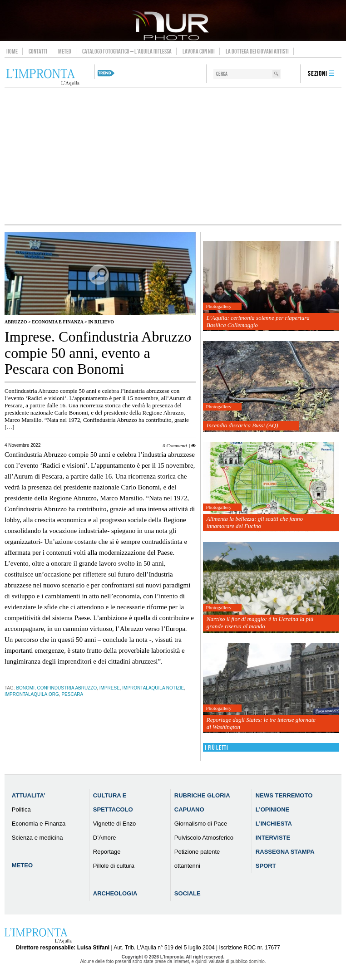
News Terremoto (284, 795)
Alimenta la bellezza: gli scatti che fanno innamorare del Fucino (255, 522)
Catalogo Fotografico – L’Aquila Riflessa (127, 51)
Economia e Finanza (57, 321)
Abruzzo (16, 321)
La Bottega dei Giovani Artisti (257, 51)
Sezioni (317, 73)
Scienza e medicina (37, 837)
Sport (266, 865)
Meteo (64, 51)
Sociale (187, 893)
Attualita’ (28, 795)
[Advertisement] (173, 156)
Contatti (38, 51)
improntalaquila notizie (153, 687)
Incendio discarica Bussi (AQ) (242, 425)
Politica (21, 809)
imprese (109, 687)
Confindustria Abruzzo (67, 687)
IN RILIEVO (101, 321)
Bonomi (25, 687)
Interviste (273, 837)
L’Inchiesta (274, 823)
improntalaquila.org (32, 694)
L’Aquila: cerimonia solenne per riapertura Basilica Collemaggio (258, 321)
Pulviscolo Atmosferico (203, 837)
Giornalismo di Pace (200, 823)
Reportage (107, 851)
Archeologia (115, 893)
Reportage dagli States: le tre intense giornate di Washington (261, 723)
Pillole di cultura (113, 865)
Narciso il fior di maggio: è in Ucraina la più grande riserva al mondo (260, 623)
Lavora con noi (199, 51)
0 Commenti (175, 445)
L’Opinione (272, 809)
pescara (72, 694)
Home (12, 51)
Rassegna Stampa (285, 851)
